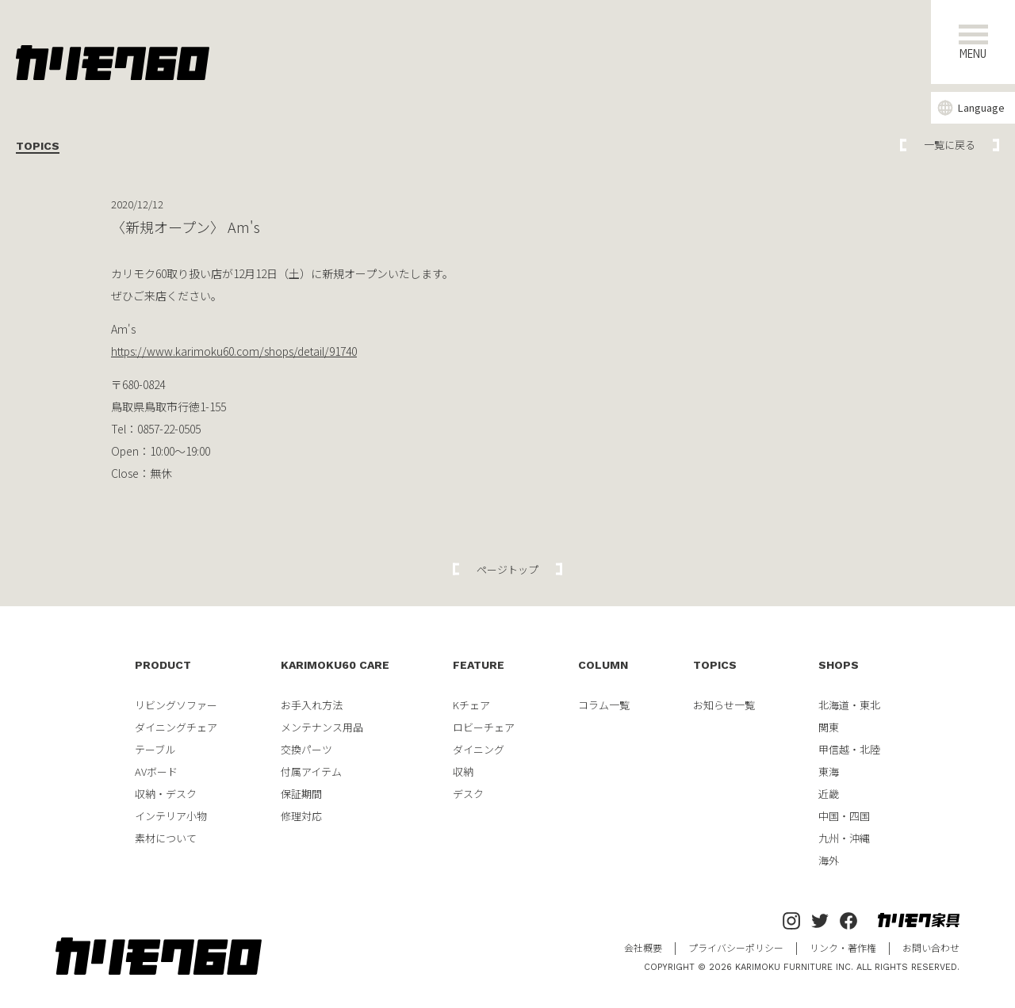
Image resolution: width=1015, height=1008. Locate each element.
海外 (828, 860)
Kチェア (471, 704)
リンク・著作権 (843, 947)
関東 (828, 727)
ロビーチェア (484, 727)
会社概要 (643, 947)
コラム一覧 (604, 704)
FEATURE (478, 665)
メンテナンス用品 (322, 727)
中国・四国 (844, 815)
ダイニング (478, 749)
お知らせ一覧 (724, 704)
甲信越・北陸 (849, 749)
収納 (463, 771)
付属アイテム (311, 771)
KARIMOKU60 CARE (335, 665)
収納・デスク (166, 793)
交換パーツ (306, 749)
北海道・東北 (849, 704)
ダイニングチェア (176, 727)
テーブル (155, 749)
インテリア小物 (171, 815)
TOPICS (715, 665)
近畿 (828, 793)
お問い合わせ (930, 947)
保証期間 (301, 793)
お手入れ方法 (312, 704)
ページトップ (507, 569)
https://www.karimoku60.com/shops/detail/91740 (234, 351)
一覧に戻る (949, 144)
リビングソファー (176, 704)
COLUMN (603, 665)
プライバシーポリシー (735, 947)
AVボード (156, 771)
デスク (468, 793)
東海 (828, 771)
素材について (166, 838)
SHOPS (838, 665)
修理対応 (301, 815)
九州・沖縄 (844, 838)
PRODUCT (163, 665)
